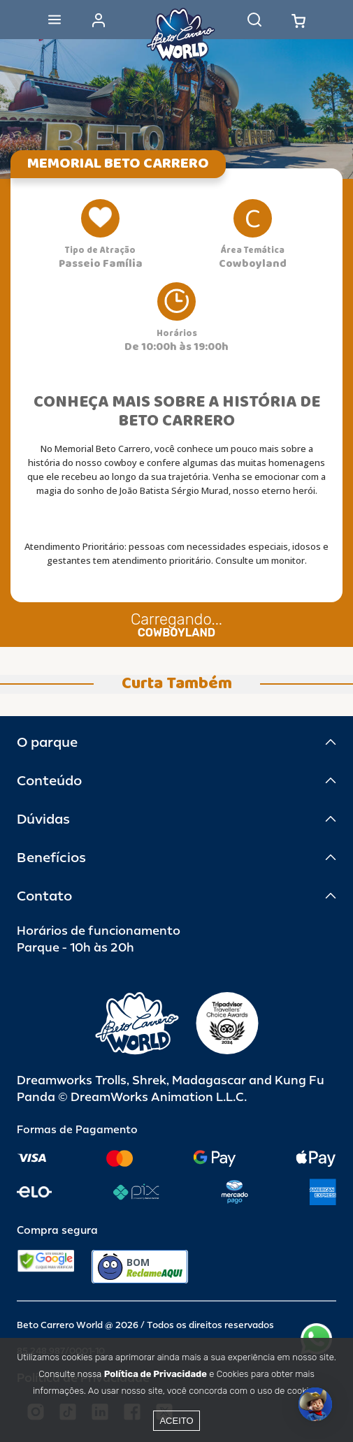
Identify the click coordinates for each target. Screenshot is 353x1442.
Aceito (176, 1420)
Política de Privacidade (155, 1374)
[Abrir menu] (55, 20)
